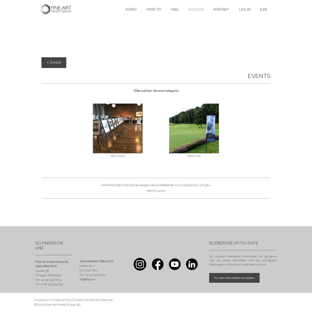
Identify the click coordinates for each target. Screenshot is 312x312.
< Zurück (54, 62)
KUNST (131, 9)
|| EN (263, 9)
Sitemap (106, 300)
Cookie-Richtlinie (86, 300)
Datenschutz (62, 300)
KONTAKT (221, 9)
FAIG (174, 9)
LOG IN (244, 9)
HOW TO (154, 9)
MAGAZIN (196, 9)
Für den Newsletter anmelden (234, 278)
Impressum (42, 300)
